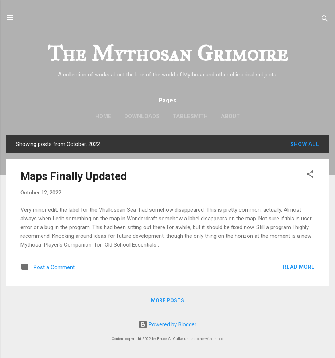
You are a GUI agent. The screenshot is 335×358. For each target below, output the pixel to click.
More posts (167, 300)
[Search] (324, 20)
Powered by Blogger (167, 324)
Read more (299, 267)
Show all (304, 144)
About (230, 116)
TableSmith (190, 116)
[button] (310, 175)
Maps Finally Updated (73, 176)
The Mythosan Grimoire (167, 53)
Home (103, 116)
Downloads (142, 116)
